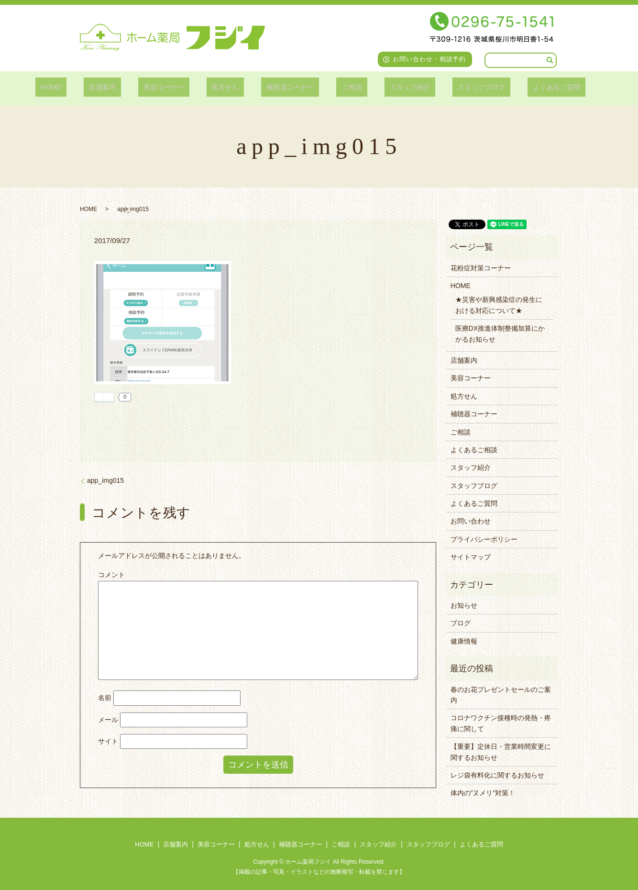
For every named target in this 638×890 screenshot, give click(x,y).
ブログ (461, 623)
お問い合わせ (471, 521)
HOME (76, 87)
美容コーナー (175, 87)
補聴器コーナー (288, 87)
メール (108, 719)
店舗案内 (120, 87)
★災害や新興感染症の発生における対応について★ (498, 305)
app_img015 (105, 480)
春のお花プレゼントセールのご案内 (501, 695)
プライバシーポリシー (484, 539)
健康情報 (464, 641)
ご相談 (342, 87)
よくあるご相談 (474, 450)
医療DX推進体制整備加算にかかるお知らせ (500, 333)
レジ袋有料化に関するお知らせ (497, 775)
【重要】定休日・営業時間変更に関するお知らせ (501, 752)
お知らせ (464, 605)
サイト (108, 741)
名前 (104, 697)
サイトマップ (471, 557)
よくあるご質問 (530, 87)
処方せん (229, 87)
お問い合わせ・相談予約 (429, 59)
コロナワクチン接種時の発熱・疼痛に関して (501, 723)
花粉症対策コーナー (481, 268)
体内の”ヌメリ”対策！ (483, 793)
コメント (111, 574)
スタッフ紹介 (394, 87)
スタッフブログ (460, 87)
